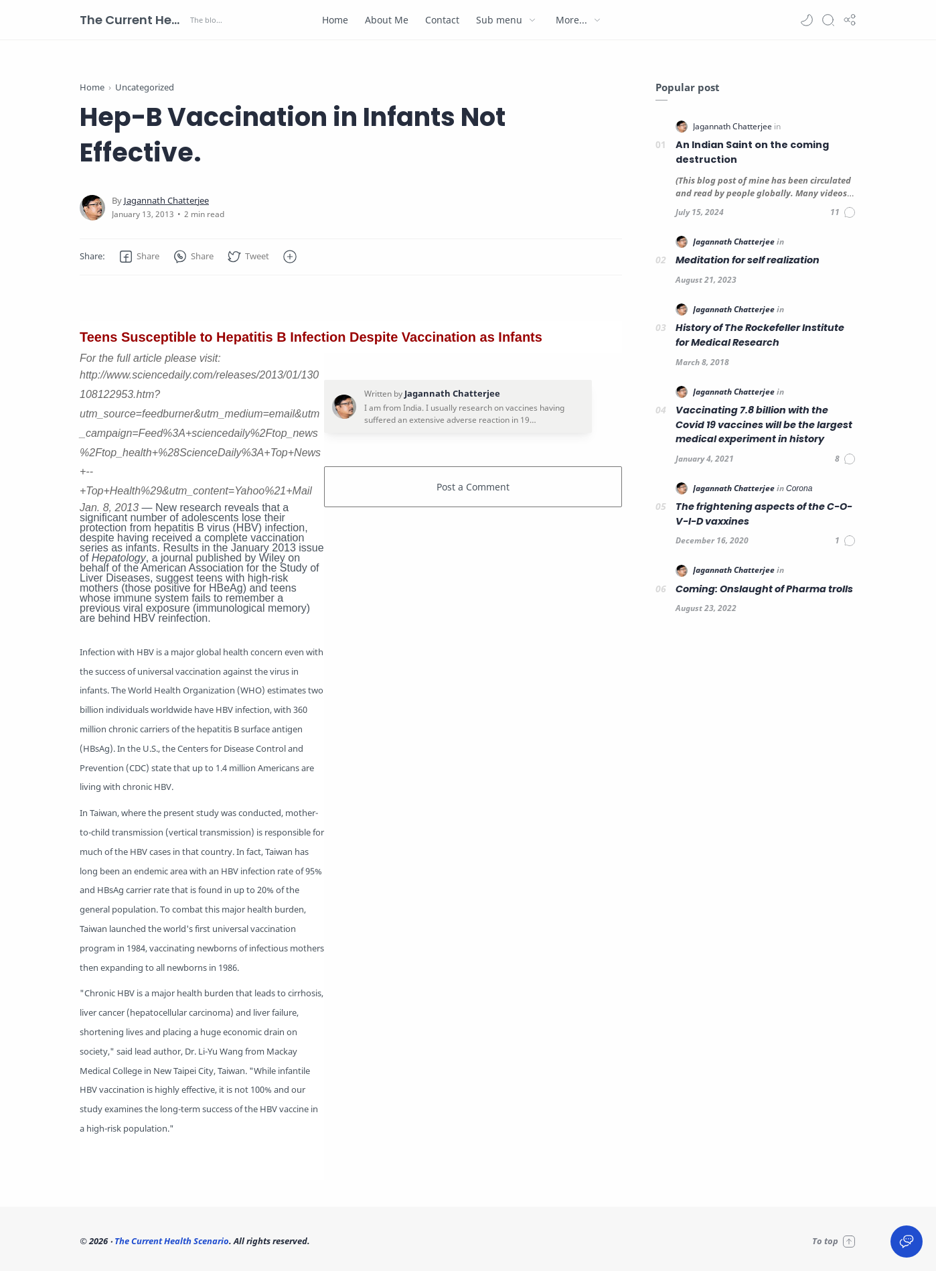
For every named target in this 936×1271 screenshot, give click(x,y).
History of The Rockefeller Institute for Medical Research (760, 335)
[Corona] (799, 488)
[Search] (828, 20)
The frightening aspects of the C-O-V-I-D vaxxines (764, 514)
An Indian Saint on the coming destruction (752, 152)
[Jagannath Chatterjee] (166, 200)
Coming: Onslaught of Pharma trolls (764, 589)
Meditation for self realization (748, 260)
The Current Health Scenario (133, 19)
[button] (806, 20)
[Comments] (843, 212)
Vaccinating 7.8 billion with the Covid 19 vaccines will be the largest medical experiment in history (764, 424)
